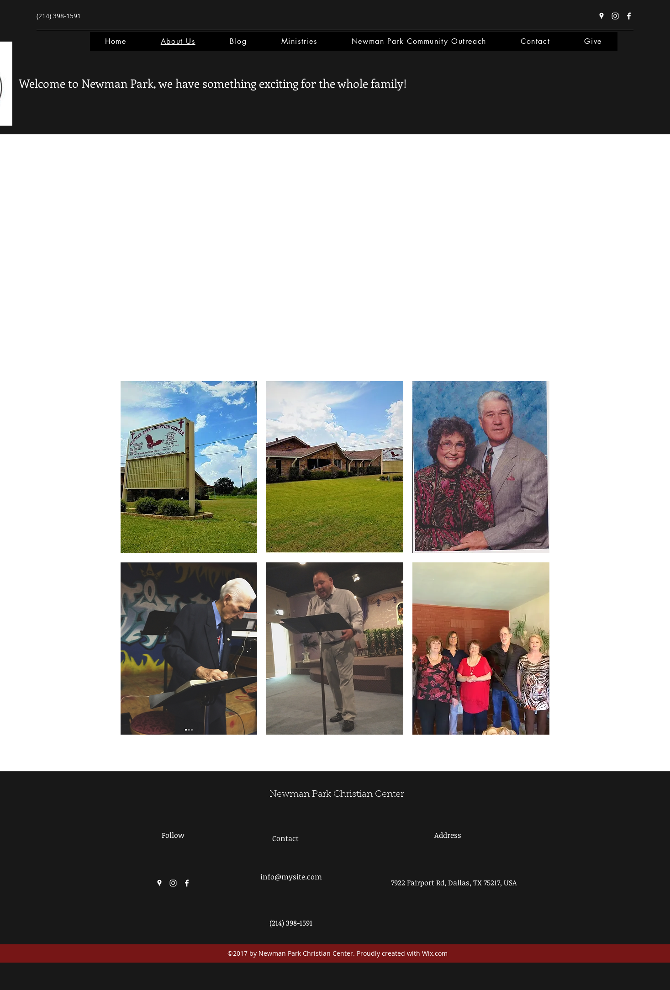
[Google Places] (601, 16)
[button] (189, 467)
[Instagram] (615, 16)
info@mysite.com (291, 877)
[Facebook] (628, 16)
